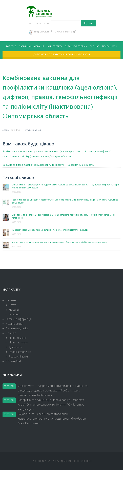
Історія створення (20, 361)
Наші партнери (18, 352)
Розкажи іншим (18, 366)
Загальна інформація (31, 47)
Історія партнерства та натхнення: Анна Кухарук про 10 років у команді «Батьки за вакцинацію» (59, 251)
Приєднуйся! (109, 47)
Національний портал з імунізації (55, 32)
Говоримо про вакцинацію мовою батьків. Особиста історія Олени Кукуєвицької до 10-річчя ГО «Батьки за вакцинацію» (51, 414)
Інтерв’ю (14, 324)
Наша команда (18, 347)
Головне (11, 47)
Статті (12, 314)
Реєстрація (42, 23)
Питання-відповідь (76, 47)
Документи (15, 357)
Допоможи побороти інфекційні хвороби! (61, 55)
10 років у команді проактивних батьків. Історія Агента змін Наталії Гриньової (50, 239)
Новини (14, 319)
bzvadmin (15, 139)
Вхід (31, 23)
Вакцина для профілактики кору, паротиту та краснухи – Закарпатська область (48, 174)
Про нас (94, 47)
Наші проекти (54, 47)
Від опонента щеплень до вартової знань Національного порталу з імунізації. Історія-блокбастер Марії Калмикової (52, 428)
